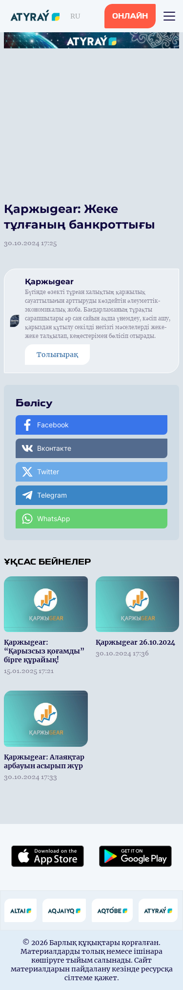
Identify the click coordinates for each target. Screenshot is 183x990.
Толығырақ (57, 354)
